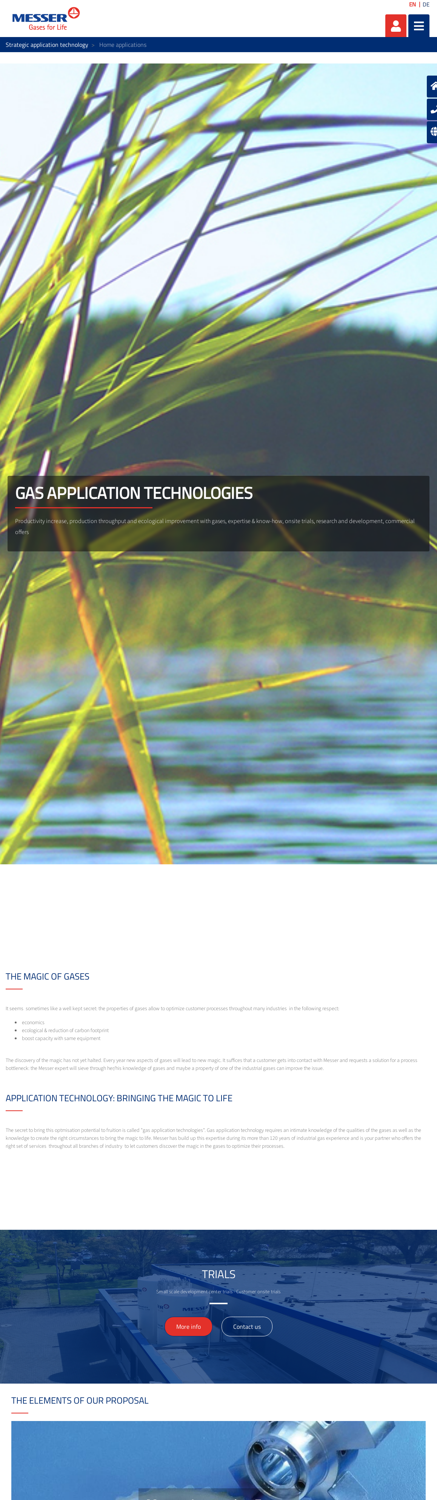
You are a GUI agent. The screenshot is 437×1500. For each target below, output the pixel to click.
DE (426, 4)
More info (188, 1326)
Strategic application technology (47, 44)
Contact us (247, 1326)
